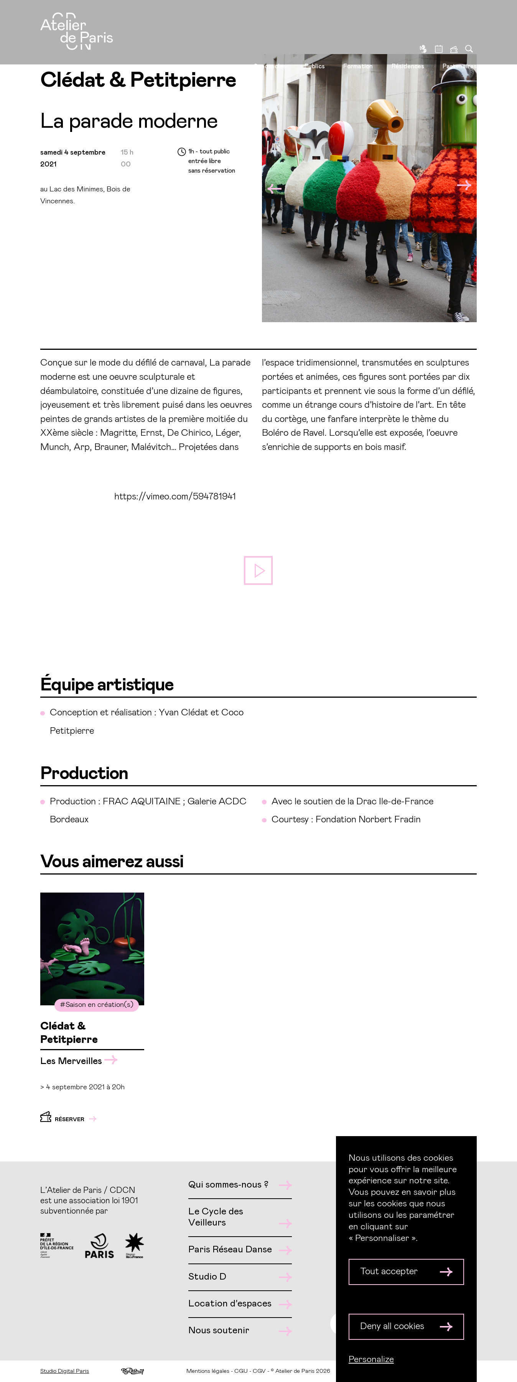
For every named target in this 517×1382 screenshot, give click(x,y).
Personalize (371, 1359)
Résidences (408, 35)
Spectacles (270, 35)
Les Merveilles (78, 1061)
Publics (315, 35)
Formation (358, 35)
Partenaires (460, 35)
